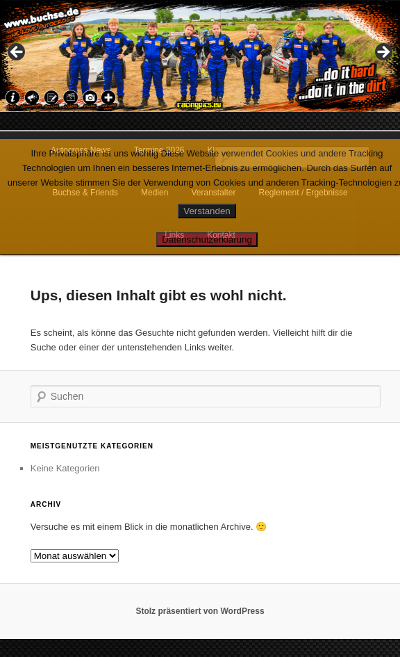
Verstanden (206, 211)
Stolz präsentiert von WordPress (199, 611)
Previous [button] (17, 52)
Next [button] (382, 52)
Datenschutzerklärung (207, 239)
